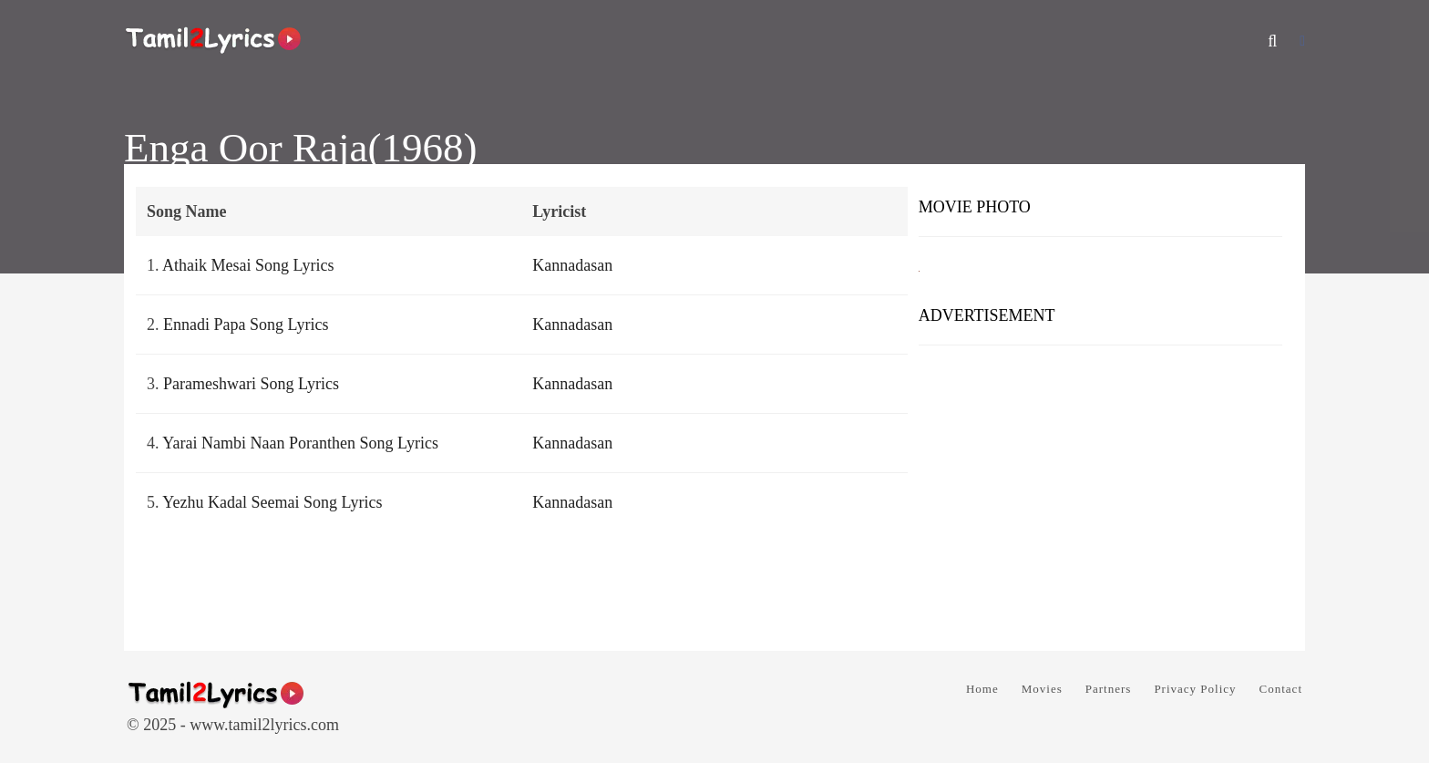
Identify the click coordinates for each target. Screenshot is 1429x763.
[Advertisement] (1100, 491)
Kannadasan (572, 265)
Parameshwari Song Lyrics (251, 384)
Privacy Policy (1195, 689)
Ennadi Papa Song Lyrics (245, 324)
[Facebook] (1302, 40)
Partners (1108, 689)
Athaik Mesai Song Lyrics (248, 265)
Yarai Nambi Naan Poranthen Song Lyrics (300, 443)
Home (982, 689)
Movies (1042, 689)
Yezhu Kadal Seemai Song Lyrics (272, 502)
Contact (1280, 689)
